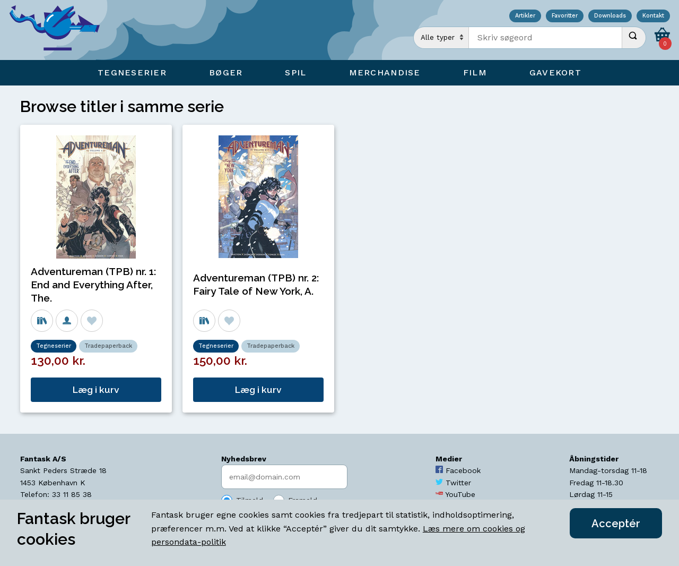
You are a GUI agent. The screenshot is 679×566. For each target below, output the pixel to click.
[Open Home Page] (60, 30)
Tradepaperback (108, 345)
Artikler (525, 16)
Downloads (610, 16)
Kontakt (653, 16)
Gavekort (555, 72)
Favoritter (565, 16)
